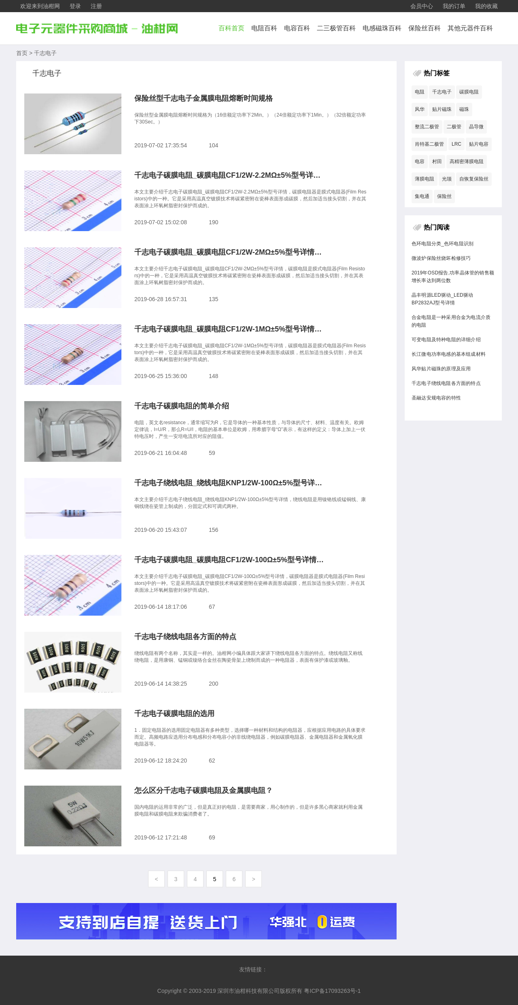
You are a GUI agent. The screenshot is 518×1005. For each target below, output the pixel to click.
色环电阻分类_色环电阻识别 (442, 243)
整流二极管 (427, 127)
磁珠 (464, 109)
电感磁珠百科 (382, 28)
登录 (75, 6)
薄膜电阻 (424, 179)
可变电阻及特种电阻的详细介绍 (446, 339)
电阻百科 (264, 28)
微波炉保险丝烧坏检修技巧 (441, 258)
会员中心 (421, 6)
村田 (437, 161)
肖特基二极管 (429, 144)
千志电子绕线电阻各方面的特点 (446, 383)
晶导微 (476, 127)
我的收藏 (486, 6)
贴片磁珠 (442, 109)
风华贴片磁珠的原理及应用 (441, 369)
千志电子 (45, 53)
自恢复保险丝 (473, 179)
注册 (96, 6)
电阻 (420, 92)
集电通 (422, 196)
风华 (420, 109)
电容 (420, 161)
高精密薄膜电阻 (467, 161)
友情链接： (253, 969)
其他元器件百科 (470, 28)
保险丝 (444, 196)
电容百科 (297, 28)
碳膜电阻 (469, 92)
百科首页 (231, 28)
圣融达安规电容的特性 (436, 398)
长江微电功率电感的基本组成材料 (449, 354)
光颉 (447, 179)
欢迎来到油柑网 (40, 6)
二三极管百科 (336, 28)
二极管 (454, 127)
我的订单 (454, 6)
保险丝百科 (424, 28)
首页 (22, 53)
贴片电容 (478, 144)
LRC (456, 144)
